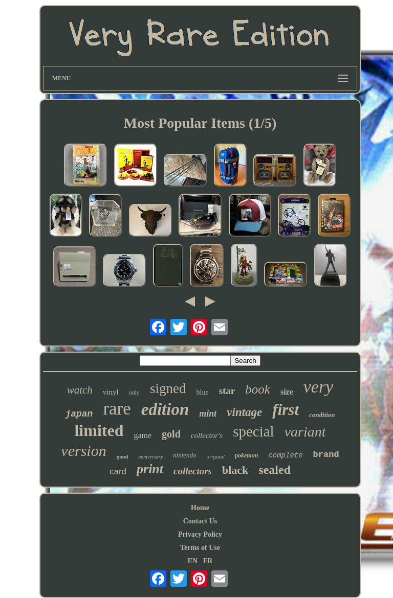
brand (326, 454)
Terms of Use (200, 547)
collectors (192, 471)
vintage (244, 412)
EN (193, 561)
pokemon (246, 455)
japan (79, 414)
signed (168, 388)
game (142, 435)
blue (202, 392)
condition (322, 415)
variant (305, 432)
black (235, 470)
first (285, 410)
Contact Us (200, 521)
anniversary (150, 456)
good (122, 456)
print (150, 469)
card (118, 471)
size (286, 391)
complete (285, 455)
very (318, 386)
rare (116, 409)
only (134, 392)
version (83, 450)
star (227, 390)
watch (80, 390)
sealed (274, 469)
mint (207, 413)
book (257, 389)
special (253, 431)
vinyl (111, 392)
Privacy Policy (200, 534)
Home (200, 508)
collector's (207, 435)
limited (98, 430)
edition (165, 409)
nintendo (184, 455)
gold (171, 434)
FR (208, 561)
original (216, 456)
